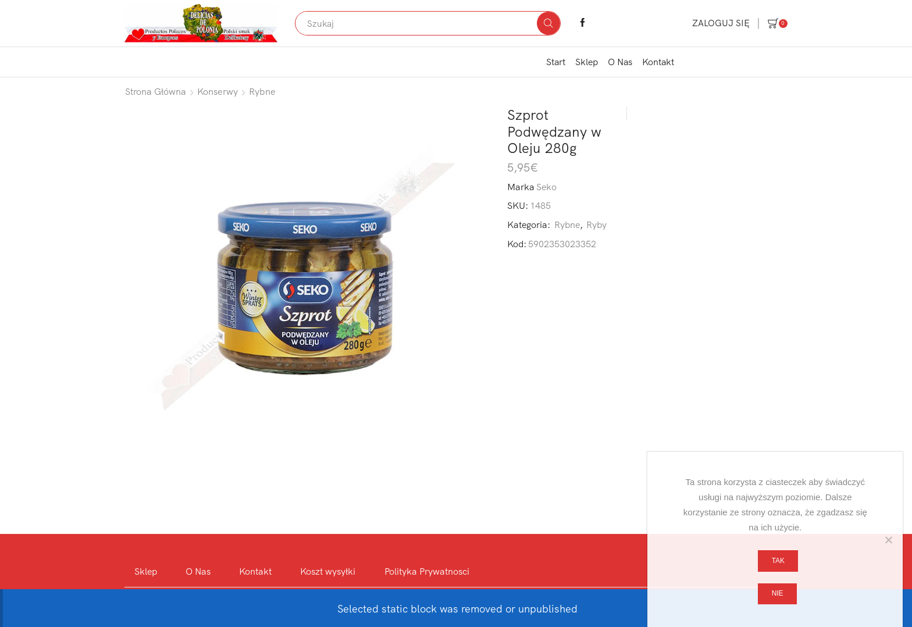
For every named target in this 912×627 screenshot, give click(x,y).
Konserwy (217, 91)
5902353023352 (562, 244)
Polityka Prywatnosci (426, 571)
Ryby (596, 224)
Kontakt (658, 61)
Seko (546, 187)
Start (555, 61)
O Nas (620, 61)
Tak (778, 561)
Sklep (586, 61)
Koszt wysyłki (327, 571)
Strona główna (155, 91)
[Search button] (548, 23)
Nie (777, 593)
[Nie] (888, 540)
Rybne (262, 91)
